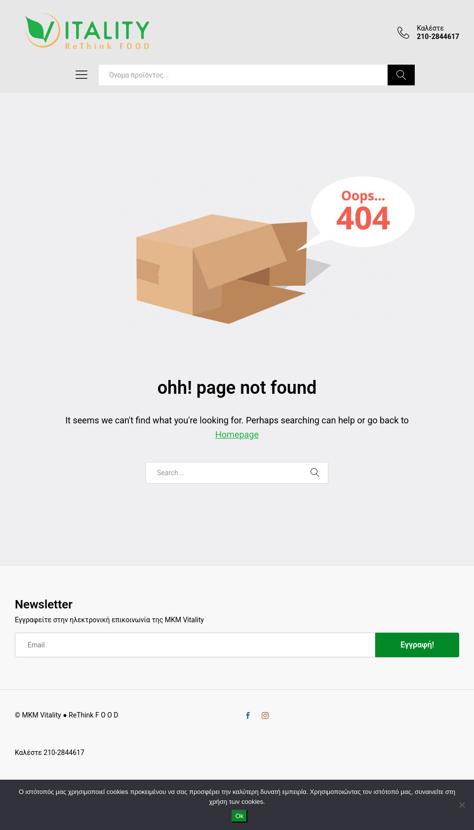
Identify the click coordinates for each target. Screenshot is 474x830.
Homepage (237, 434)
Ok (240, 816)
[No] (462, 805)
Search (401, 75)
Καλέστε (430, 28)
